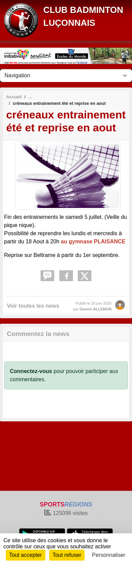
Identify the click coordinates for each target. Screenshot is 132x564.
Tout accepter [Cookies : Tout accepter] (25, 555)
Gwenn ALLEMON (95, 309)
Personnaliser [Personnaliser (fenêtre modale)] (109, 555)
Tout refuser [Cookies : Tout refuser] (67, 555)
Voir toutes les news (33, 306)
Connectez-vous (31, 371)
